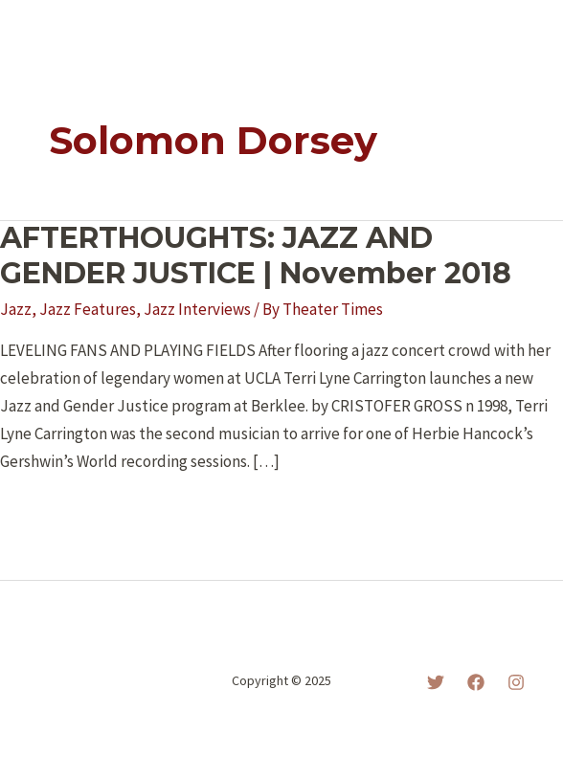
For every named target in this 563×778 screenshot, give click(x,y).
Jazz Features (87, 309)
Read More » (65, 512)
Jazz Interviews (197, 309)
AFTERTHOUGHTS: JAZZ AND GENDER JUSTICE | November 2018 (255, 255)
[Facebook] (475, 682)
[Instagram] (516, 682)
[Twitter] (435, 682)
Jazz (16, 309)
